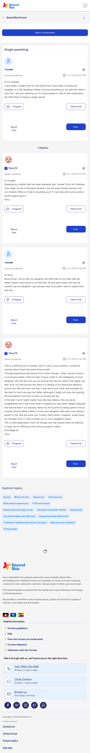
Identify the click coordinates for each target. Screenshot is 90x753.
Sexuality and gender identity (51, 510)
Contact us (9, 726)
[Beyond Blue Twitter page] (34, 706)
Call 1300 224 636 (26, 666)
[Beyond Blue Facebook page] (7, 706)
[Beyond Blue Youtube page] (16, 706)
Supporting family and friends (54, 516)
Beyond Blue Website (19, 566)
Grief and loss (55, 497)
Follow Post (76, 106)
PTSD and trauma (41, 503)
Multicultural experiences (16, 503)
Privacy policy (10, 740)
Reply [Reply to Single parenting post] (75, 127)
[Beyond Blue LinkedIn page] (43, 706)
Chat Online (22, 679)
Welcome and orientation (62, 522)
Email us (20, 692)
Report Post (14, 128)
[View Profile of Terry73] (12, 168)
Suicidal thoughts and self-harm (19, 516)
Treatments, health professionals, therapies (25, 522)
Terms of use (10, 733)
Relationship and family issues (18, 510)
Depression (38, 497)
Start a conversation (45, 32)
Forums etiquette (17, 644)
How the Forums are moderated (25, 639)
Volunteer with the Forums (22, 650)
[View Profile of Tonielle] (8, 69)
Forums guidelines (18, 628)
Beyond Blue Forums (14, 6)
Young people (10, 529)
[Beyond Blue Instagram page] (25, 706)
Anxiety (7, 497)
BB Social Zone (21, 497)
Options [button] (85, 18)
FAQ (10, 633)
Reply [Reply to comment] (75, 229)
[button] (8, 106)
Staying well (76, 510)
